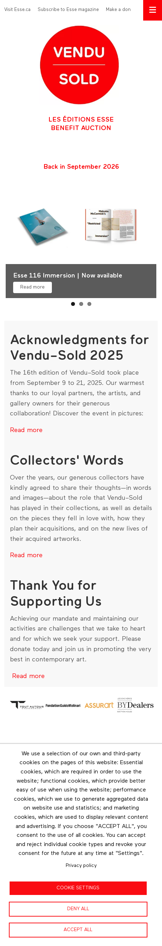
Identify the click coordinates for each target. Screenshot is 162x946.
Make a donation (123, 9)
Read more (32, 287)
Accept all (78, 929)
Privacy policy (81, 865)
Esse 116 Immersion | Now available (67, 276)
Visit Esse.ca (17, 9)
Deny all (78, 908)
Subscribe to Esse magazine (68, 9)
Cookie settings (77, 887)
